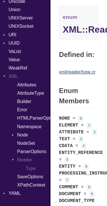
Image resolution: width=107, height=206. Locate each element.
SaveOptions (30, 176)
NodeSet (26, 143)
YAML (15, 193)
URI (13, 34)
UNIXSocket (21, 26)
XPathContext (31, 185)
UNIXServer (21, 17)
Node (22, 134)
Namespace (29, 126)
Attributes (27, 84)
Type (31, 168)
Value (14, 59)
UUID (14, 43)
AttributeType (30, 93)
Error (22, 109)
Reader (24, 159)
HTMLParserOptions (34, 118)
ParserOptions (31, 151)
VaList (15, 51)
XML (13, 76)
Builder (24, 101)
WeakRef (18, 68)
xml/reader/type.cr (77, 72)
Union (15, 9)
